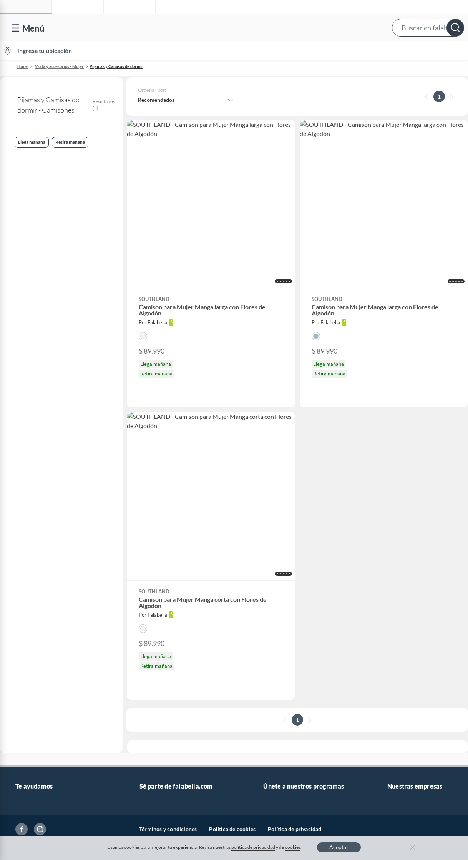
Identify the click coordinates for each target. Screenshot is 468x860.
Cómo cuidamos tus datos (46, 661)
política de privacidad (253, 847)
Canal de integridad (38, 637)
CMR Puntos (278, 551)
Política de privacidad (294, 749)
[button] (232, 27)
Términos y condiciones (168, 749)
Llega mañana (24, 238)
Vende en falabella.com (321, 51)
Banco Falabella (406, 600)
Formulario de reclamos (44, 624)
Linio (393, 575)
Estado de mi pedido (39, 612)
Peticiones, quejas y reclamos (50, 674)
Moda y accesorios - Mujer (59, 66)
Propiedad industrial (40, 698)
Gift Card (26, 710)
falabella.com (403, 551)
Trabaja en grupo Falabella (170, 575)
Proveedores (154, 600)
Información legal (36, 587)
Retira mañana (25, 276)
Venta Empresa (157, 587)
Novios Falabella (283, 563)
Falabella (398, 563)
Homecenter (402, 587)
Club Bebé (275, 575)
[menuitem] (377, 51)
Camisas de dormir (35, 313)
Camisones (21, 177)
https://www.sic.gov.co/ (43, 686)
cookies (293, 847)
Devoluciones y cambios (44, 575)
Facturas (25, 600)
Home (22, 66)
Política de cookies (232, 749)
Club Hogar (277, 587)
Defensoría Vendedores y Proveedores (61, 649)
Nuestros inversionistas (167, 563)
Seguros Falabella (408, 612)
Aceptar (339, 847)
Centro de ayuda (35, 563)
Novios (425, 51)
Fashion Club (279, 600)
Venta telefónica (34, 551)
